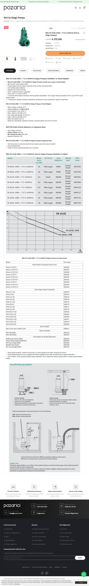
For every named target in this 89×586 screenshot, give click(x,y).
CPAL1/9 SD (10, 294)
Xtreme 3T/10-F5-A (12, 287)
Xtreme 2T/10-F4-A (12, 279)
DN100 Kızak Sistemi (12, 345)
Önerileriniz (69, 70)
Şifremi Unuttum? (67, 544)
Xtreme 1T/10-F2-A (12, 269)
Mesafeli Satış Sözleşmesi (41, 529)
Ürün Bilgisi (9, 70)
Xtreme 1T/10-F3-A (12, 272)
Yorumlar (23, 70)
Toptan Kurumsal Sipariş (39, 567)
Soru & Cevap (37, 70)
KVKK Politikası (38, 540)
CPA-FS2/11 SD (11, 314)
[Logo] (14, 7)
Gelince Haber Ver (65, 53)
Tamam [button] (81, 582)
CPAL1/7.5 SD (10, 292)
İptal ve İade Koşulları (40, 536)
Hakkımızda (9, 529)
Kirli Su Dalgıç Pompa (14, 17)
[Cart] (84, 8)
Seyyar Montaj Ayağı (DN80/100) (16, 341)
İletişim (64, 567)
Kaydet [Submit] (80, 558)
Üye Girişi (64, 529)
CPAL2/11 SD (10, 307)
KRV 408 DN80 (11, 332)
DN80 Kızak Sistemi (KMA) (14, 339)
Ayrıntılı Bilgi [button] (17, 584)
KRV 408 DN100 (11, 335)
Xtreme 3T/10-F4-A (12, 284)
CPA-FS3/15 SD (11, 324)
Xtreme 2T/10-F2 (11, 274)
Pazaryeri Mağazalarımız (13, 533)
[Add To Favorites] (84, 33)
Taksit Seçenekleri (53, 70)
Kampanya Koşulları (39, 544)
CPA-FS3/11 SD (11, 322)
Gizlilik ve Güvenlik (39, 533)
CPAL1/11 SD (10, 297)
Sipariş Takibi (65, 536)
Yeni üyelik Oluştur (67, 533)
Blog (7, 536)
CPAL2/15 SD (10, 309)
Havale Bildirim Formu (68, 540)
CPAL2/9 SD (10, 304)
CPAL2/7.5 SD (10, 302)
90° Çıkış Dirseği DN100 (13, 347)
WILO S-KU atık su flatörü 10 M (16, 328)
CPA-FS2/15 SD (11, 317)
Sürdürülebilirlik (10, 540)
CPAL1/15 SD (10, 299)
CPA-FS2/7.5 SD (11, 312)
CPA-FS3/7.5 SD (11, 319)
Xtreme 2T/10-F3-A (12, 277)
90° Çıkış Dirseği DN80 (13, 343)
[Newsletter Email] (44, 558)
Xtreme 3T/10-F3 (11, 282)
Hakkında (57, 567)
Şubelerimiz (26, 567)
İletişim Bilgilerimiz (11, 544)
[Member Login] (80, 8)
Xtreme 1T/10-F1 (11, 267)
